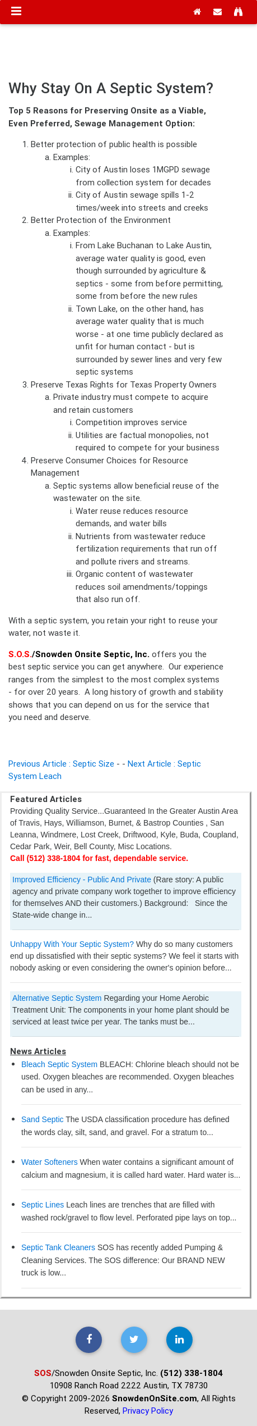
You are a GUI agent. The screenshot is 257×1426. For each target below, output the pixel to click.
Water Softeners (49, 1162)
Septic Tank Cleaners (58, 1247)
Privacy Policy (148, 1410)
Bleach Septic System (59, 1064)
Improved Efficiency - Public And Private (81, 879)
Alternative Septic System (57, 998)
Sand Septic (42, 1119)
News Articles (38, 1051)
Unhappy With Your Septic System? (73, 944)
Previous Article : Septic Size (61, 763)
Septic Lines (42, 1204)
